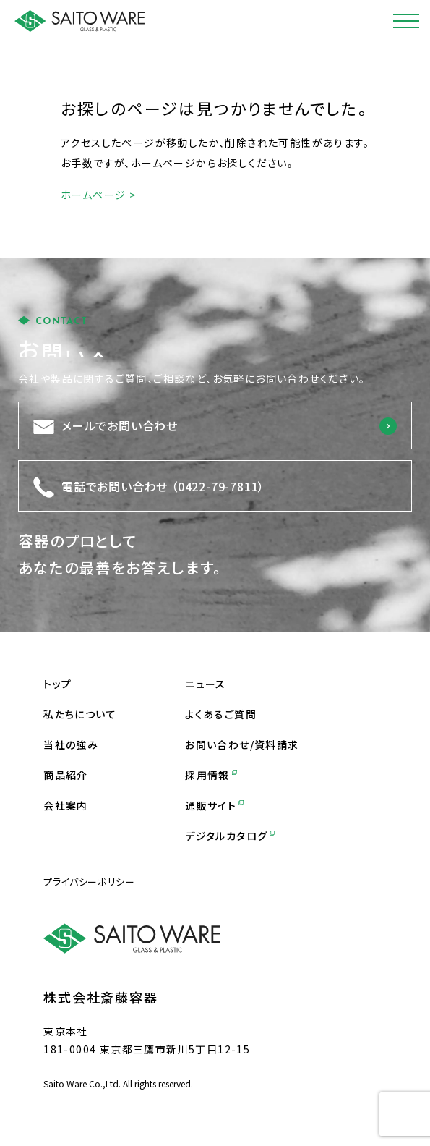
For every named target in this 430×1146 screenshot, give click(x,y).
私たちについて (79, 714)
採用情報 (210, 775)
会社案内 (65, 805)
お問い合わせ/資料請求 (241, 744)
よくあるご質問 (221, 714)
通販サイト (214, 805)
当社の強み (70, 744)
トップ (57, 684)
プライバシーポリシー (89, 881)
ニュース (205, 684)
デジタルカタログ (230, 836)
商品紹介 (65, 775)
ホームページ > (98, 194)
